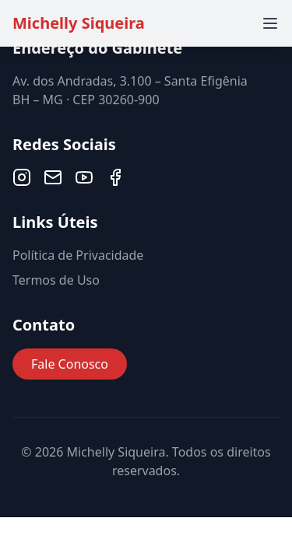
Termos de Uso (56, 280)
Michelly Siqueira (78, 22)
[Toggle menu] (270, 23)
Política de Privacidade (77, 255)
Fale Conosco (69, 364)
